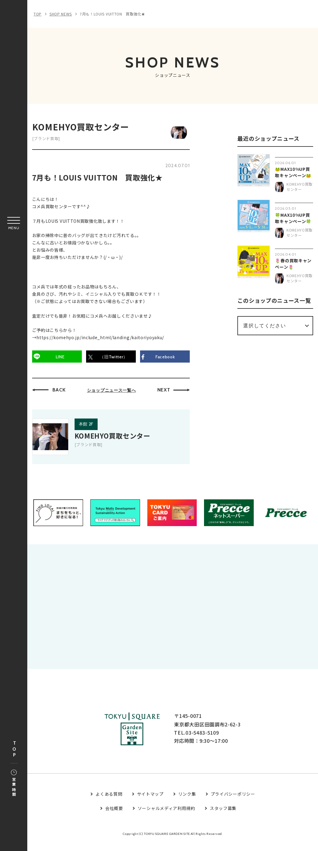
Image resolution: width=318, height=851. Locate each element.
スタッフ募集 (223, 817)
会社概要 (114, 817)
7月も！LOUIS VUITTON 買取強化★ (112, 13)
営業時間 (13, 784)
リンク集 (187, 802)
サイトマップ (150, 802)
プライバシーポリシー (233, 802)
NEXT (165, 391)
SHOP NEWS (60, 13)
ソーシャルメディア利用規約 (166, 817)
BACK (60, 391)
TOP (14, 749)
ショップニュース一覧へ (112, 391)
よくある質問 (108, 802)
